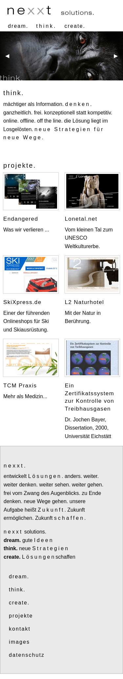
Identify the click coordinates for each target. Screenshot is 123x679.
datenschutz (27, 655)
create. (75, 26)
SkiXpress (17, 302)
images (19, 642)
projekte (21, 616)
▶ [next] (118, 58)
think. (17, 589)
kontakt (20, 629)
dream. (18, 26)
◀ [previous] (9, 58)
